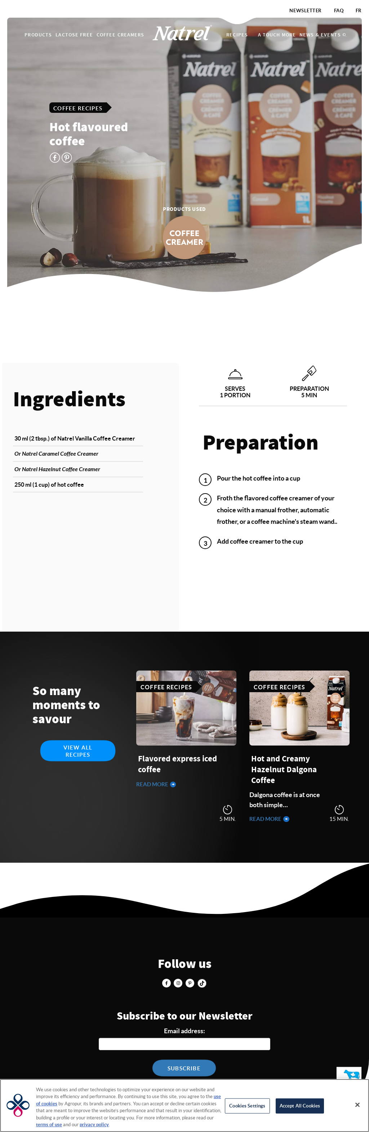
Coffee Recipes (77, 108)
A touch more (277, 34)
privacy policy (94, 1124)
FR (359, 10)
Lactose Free (74, 34)
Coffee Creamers (121, 34)
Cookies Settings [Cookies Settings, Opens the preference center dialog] (247, 1106)
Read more (152, 784)
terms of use (49, 1124)
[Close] (357, 1105)
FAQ (339, 10)
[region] (184, 1105)
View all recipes (78, 751)
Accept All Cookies (300, 1106)
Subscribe (184, 1068)
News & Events (320, 34)
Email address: (184, 1031)
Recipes (237, 34)
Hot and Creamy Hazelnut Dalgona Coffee (284, 770)
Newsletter (305, 10)
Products (38, 34)
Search (344, 34)
